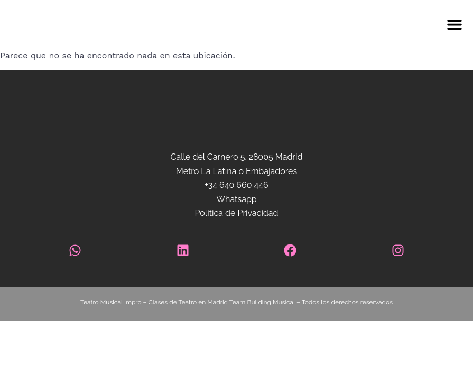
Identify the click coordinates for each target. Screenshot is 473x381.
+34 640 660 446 (236, 185)
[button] (283, 25)
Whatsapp (236, 199)
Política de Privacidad (236, 213)
